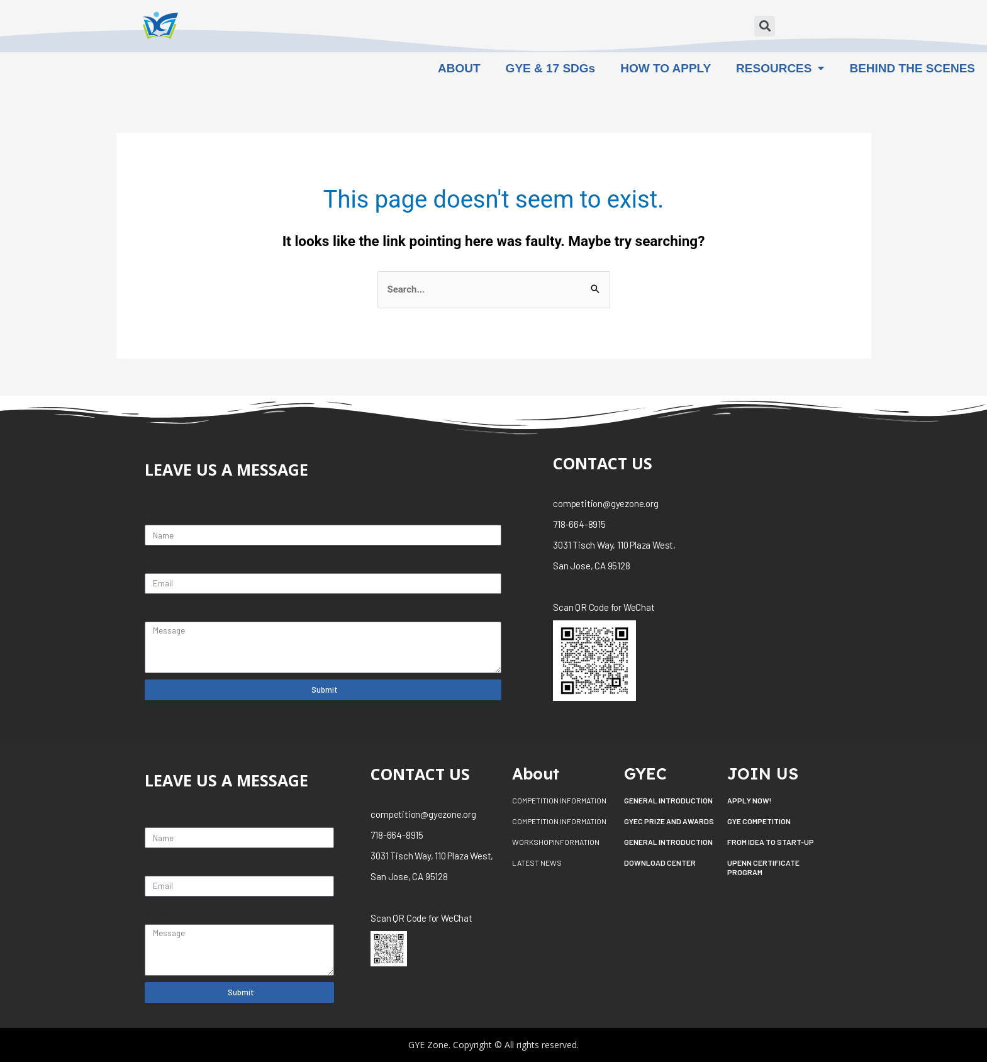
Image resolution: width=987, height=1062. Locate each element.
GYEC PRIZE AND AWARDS (669, 821)
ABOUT (459, 68)
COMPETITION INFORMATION (559, 800)
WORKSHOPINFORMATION (555, 841)
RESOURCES (780, 68)
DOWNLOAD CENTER (660, 862)
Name (157, 514)
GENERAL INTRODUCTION (668, 800)
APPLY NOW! (749, 800)
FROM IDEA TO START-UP (770, 841)
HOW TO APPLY (665, 68)
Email (157, 561)
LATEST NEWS (537, 862)
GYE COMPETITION (759, 821)
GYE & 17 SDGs (551, 68)
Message (163, 610)
